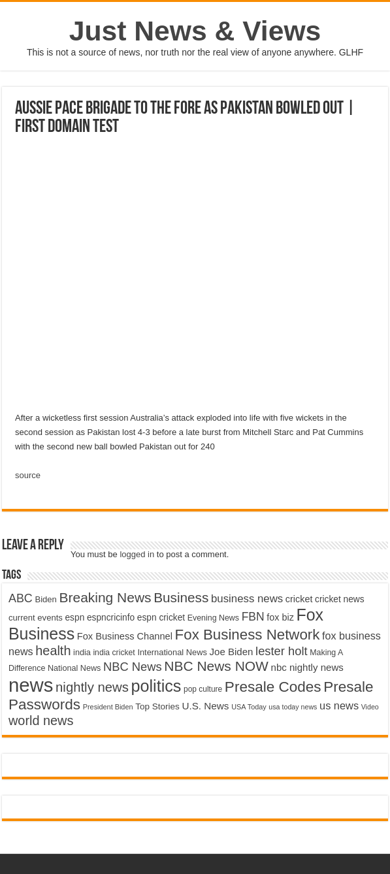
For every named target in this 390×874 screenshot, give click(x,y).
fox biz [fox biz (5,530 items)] (280, 617)
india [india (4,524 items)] (82, 652)
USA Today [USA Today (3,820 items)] (249, 707)
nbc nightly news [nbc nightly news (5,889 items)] (307, 667)
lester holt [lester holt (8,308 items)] (281, 651)
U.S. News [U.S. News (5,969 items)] (205, 705)
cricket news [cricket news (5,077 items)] (340, 599)
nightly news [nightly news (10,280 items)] (92, 687)
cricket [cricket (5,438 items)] (299, 599)
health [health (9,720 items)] (53, 650)
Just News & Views (195, 30)
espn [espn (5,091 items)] (74, 618)
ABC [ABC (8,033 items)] (20, 598)
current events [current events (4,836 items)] (35, 618)
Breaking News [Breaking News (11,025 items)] (105, 597)
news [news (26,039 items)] (30, 685)
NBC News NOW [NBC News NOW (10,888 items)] (216, 665)
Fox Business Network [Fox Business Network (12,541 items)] (247, 634)
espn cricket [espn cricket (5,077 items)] (161, 618)
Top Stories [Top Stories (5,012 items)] (157, 706)
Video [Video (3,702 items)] (370, 707)
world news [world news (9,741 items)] (40, 720)
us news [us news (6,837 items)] (339, 705)
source (28, 475)
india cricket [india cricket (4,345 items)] (114, 652)
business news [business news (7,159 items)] (247, 598)
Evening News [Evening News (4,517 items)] (213, 618)
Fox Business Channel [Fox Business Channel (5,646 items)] (124, 636)
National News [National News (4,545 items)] (74, 668)
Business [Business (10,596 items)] (181, 597)
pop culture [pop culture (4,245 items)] (203, 689)
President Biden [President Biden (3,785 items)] (108, 707)
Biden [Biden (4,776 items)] (45, 599)
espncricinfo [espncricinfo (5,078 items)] (111, 618)
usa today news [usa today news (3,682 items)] (292, 707)
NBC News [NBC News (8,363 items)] (132, 666)
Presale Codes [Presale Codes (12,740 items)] (273, 687)
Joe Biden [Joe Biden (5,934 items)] (231, 651)
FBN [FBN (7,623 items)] (253, 616)
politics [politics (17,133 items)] (156, 686)
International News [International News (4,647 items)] (172, 652)
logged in (137, 554)
